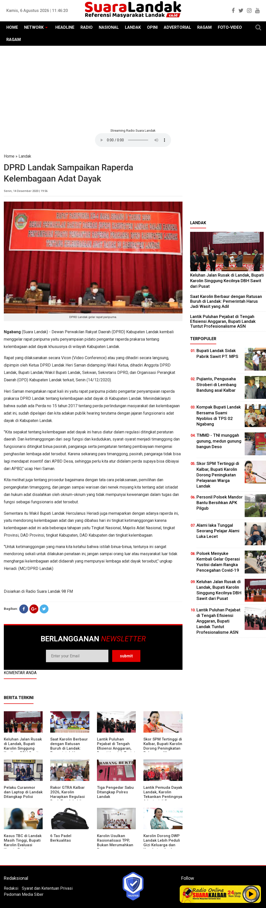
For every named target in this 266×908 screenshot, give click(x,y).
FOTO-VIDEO (230, 27)
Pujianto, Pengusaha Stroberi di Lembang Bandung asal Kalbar (216, 384)
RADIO (86, 27)
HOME (12, 27)
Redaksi (11, 888)
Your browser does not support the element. (133, 140)
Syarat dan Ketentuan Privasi (47, 888)
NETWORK (34, 27)
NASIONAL (109, 27)
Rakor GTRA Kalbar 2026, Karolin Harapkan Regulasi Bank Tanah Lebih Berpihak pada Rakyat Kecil (67, 799)
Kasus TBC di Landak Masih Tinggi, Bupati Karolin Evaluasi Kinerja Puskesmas (23, 843)
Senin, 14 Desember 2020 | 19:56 (25, 191)
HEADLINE (64, 27)
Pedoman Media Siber (23, 894)
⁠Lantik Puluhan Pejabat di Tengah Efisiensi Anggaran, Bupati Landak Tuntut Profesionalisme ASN (116, 748)
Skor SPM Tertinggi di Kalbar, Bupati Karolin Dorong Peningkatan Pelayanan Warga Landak (162, 748)
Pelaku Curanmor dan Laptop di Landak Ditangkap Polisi (23, 792)
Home (9, 156)
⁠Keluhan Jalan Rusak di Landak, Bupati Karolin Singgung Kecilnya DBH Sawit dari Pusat (23, 748)
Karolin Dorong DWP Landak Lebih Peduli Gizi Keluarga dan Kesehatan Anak (161, 843)
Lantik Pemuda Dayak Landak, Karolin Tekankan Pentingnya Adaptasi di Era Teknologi (162, 796)
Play (251, 894)
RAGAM (204, 27)
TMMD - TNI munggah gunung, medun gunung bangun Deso (218, 441)
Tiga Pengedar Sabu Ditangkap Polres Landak (115, 792)
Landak (25, 156)
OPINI (152, 27)
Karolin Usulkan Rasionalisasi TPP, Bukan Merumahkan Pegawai (115, 843)
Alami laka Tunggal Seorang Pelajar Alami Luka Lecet (217, 531)
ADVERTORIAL (177, 27)
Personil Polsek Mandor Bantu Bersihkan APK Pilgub (219, 502)
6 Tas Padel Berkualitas (60, 838)
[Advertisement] (133, 86)
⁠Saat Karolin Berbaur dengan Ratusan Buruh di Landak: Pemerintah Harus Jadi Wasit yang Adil (69, 748)
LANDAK (133, 27)
